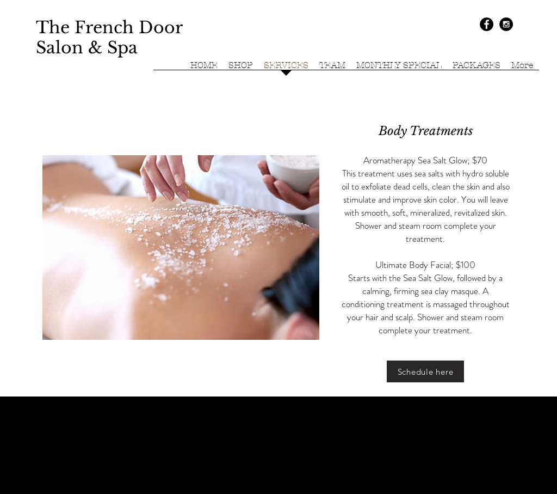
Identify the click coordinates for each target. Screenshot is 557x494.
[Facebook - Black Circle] (486, 24)
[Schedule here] (425, 371)
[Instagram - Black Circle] (506, 24)
